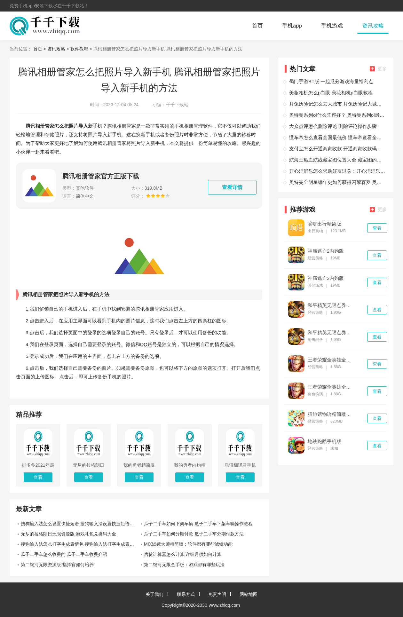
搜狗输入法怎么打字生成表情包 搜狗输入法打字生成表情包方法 (80, 544)
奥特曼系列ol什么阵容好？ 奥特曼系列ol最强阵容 (337, 115)
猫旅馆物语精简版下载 (331, 414)
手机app (292, 26)
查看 (377, 228)
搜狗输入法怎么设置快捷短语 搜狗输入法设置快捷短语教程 (79, 523)
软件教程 (79, 48)
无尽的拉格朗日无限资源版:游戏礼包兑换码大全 (68, 533)
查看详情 (232, 187)
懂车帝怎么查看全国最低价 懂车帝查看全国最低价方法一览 (337, 137)
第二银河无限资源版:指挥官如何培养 (57, 564)
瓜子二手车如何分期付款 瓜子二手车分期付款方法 (194, 533)
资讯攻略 (373, 26)
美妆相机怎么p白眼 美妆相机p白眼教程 (331, 92)
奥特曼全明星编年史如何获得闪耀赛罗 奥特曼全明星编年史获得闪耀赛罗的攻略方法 (337, 182)
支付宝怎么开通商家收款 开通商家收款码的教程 (337, 148)
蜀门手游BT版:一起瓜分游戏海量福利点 (331, 81)
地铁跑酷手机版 (324, 441)
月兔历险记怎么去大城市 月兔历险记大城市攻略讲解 (337, 104)
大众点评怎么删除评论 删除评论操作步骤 (333, 126)
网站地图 (248, 594)
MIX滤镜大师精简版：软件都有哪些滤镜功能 (188, 544)
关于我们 (154, 594)
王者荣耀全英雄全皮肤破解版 (331, 359)
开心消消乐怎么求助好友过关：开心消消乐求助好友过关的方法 (337, 171)
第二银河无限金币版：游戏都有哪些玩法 (184, 564)
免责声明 (217, 594)
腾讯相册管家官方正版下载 (100, 176)
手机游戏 (332, 26)
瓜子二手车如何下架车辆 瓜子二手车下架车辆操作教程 (198, 523)
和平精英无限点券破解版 (331, 305)
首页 (257, 26)
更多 (378, 68)
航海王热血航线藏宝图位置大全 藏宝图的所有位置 (337, 159)
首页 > (40, 48)
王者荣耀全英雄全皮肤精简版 (331, 387)
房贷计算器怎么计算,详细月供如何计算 (182, 554)
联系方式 (186, 594)
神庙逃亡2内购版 (326, 251)
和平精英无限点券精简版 (331, 332)
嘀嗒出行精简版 (324, 223)
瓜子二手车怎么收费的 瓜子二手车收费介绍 (64, 554)
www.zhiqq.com (224, 605)
